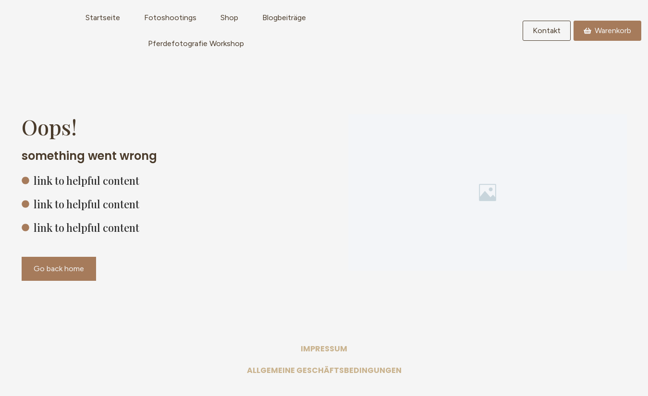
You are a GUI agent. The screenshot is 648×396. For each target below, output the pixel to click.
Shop (229, 17)
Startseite (103, 17)
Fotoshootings (170, 17)
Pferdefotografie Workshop (196, 43)
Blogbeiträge (284, 17)
